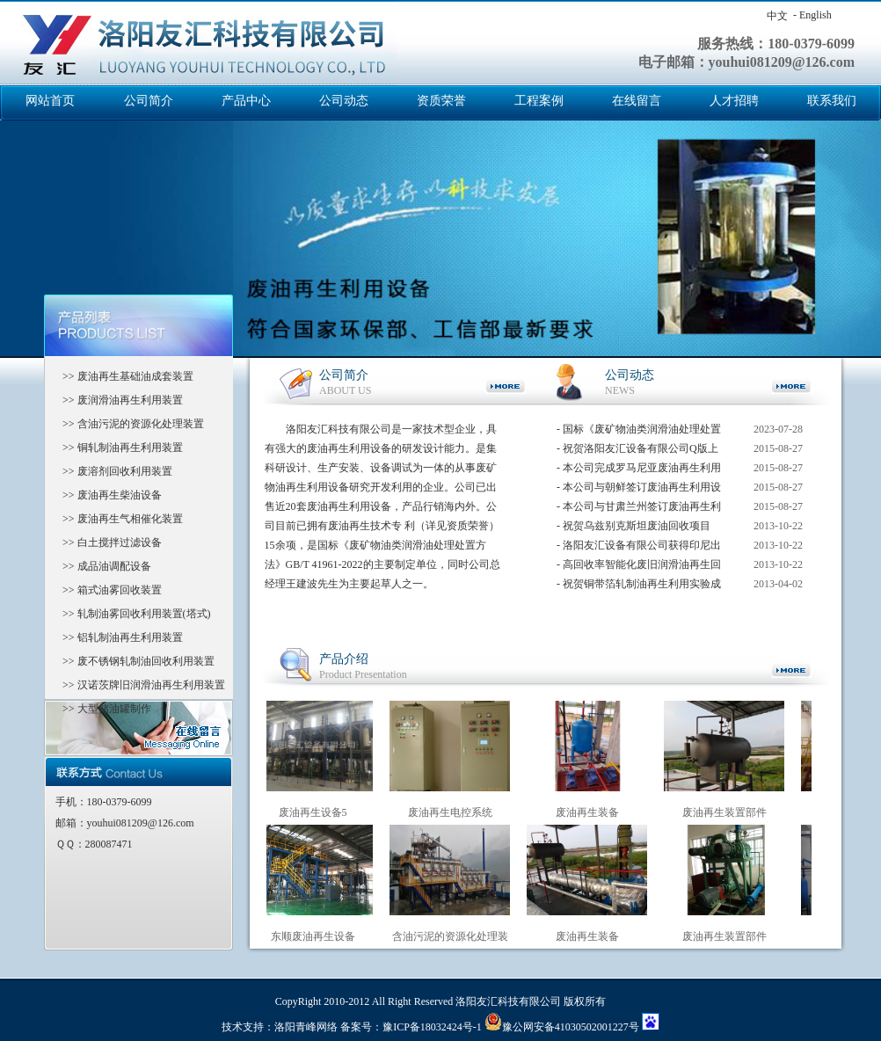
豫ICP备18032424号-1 (432, 1027)
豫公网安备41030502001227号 (561, 1027)
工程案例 (539, 100)
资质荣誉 (441, 100)
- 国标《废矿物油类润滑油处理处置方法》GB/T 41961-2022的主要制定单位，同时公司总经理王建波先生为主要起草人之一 (639, 432)
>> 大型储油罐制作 (101, 708)
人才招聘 (734, 100)
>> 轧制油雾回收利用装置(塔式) (131, 614)
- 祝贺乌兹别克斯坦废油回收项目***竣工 (633, 529)
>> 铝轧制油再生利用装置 (117, 637)
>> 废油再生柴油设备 (107, 495)
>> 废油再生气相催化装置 (117, 519)
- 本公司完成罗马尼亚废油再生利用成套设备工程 (639, 471)
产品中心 (246, 100)
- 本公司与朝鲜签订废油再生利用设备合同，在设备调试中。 (639, 490)
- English (812, 15)
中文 (777, 16)
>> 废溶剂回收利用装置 (112, 471)
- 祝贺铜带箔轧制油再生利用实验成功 (639, 587)
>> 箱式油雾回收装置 (107, 590)
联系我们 (831, 100)
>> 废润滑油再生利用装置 (117, 400)
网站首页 (50, 100)
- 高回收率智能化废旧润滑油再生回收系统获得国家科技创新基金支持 (639, 567)
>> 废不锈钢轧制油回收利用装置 (133, 661)
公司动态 (343, 100)
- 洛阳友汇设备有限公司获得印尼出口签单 (639, 548)
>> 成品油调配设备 (101, 566)
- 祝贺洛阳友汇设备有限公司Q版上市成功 (637, 451)
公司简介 (148, 100)
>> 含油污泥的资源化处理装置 (128, 424)
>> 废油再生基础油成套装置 (122, 376)
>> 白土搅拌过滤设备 (107, 542)
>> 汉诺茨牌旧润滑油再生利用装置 (138, 685)
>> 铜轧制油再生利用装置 (117, 447)
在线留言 (636, 100)
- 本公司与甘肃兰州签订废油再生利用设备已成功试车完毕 (639, 509)
